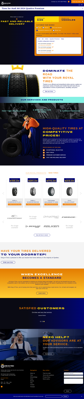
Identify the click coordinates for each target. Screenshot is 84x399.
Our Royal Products (36, 173)
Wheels (46, 27)
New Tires (53, 173)
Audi (39, 39)
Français (32, 386)
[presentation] (73, 386)
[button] (49, 91)
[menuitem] (58, 46)
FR (82, 4)
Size (62, 39)
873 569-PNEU (62, 1)
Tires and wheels (57, 27)
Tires (39, 27)
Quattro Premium (55, 39)
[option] (17, 22)
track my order (76, 1)
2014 (46, 39)
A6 (42, 39)
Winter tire (58, 30)
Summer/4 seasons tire (44, 30)
